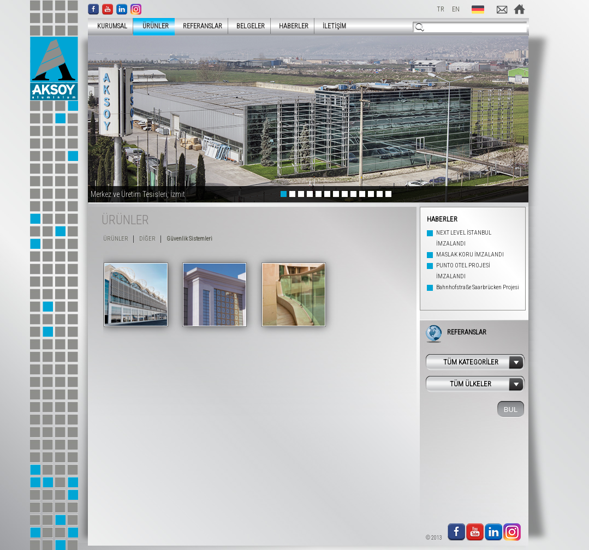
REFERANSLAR (202, 26)
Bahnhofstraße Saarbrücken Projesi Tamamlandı (477, 293)
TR (440, 9)
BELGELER (250, 26)
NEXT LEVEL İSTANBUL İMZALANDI (463, 238)
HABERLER (293, 26)
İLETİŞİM (334, 26)
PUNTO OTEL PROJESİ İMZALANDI (463, 271)
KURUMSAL (109, 26)
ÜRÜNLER (152, 26)
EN (456, 9)
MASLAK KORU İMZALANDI (470, 254)
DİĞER (147, 238)
